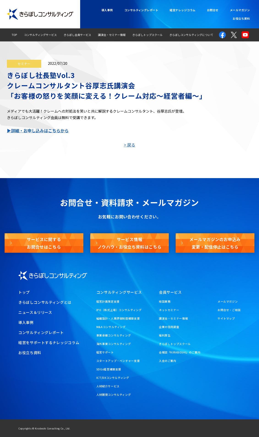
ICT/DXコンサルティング (112, 378)
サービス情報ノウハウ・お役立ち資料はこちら (130, 243)
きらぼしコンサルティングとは (44, 302)
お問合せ (212, 10)
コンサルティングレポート (141, 10)
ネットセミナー (169, 310)
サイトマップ (226, 318)
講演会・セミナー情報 (111, 35)
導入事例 (107, 10)
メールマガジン (240, 10)
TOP (14, 35)
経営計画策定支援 (108, 301)
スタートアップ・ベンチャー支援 (118, 361)
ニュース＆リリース (35, 312)
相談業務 (165, 301)
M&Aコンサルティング (111, 327)
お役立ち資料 (241, 18)
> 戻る (129, 145)
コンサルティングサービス (40, 35)
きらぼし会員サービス (77, 35)
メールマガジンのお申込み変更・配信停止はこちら (215, 243)
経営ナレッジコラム (182, 10)
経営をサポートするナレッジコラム (48, 342)
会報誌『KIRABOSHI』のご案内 (180, 352)
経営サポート (105, 352)
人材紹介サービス (108, 386)
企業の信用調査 (169, 327)
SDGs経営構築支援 (108, 369)
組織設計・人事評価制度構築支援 (118, 318)
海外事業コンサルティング (113, 344)
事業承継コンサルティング (113, 335)
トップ (24, 292)
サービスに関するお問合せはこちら (44, 243)
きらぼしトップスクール (147, 35)
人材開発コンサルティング (113, 394)
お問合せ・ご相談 (229, 310)
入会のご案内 (167, 361)
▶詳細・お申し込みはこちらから (38, 130)
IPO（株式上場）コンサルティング (119, 310)
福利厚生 (165, 335)
